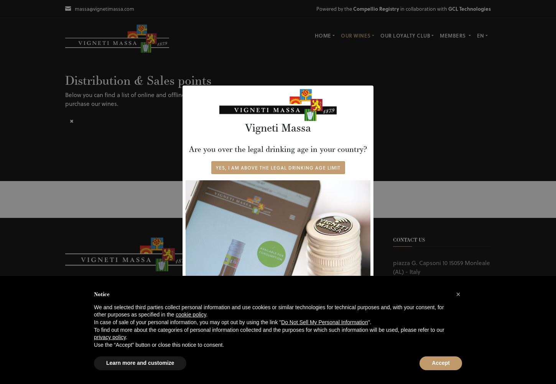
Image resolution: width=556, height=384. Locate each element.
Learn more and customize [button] (140, 363)
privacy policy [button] (110, 337)
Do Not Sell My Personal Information (324, 322)
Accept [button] (441, 363)
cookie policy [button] (191, 314)
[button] (458, 294)
